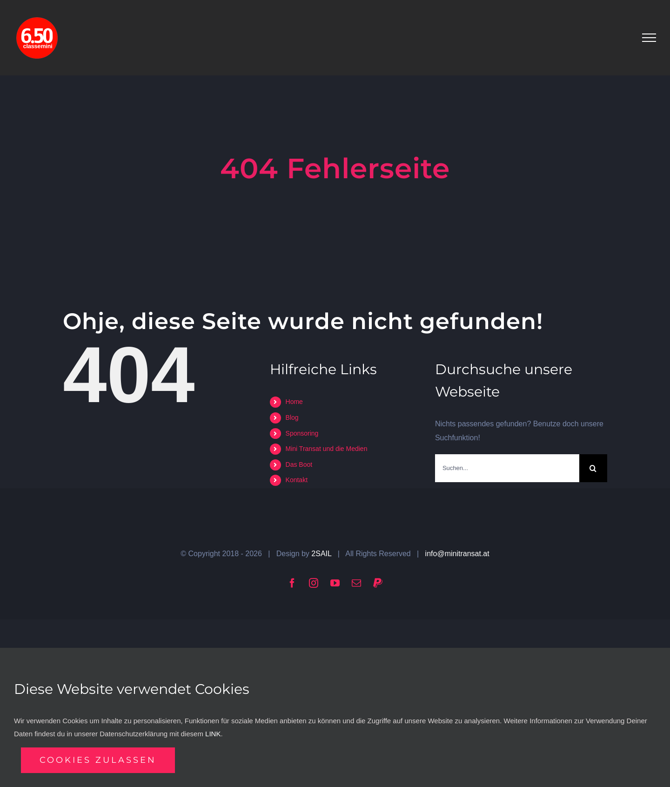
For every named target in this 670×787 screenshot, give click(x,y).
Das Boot (299, 464)
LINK (213, 734)
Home (294, 401)
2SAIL (321, 554)
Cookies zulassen (98, 760)
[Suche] (593, 468)
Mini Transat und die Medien (327, 448)
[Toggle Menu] (649, 38)
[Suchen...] (507, 468)
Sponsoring (302, 433)
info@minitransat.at (457, 554)
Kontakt (297, 480)
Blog (292, 417)
